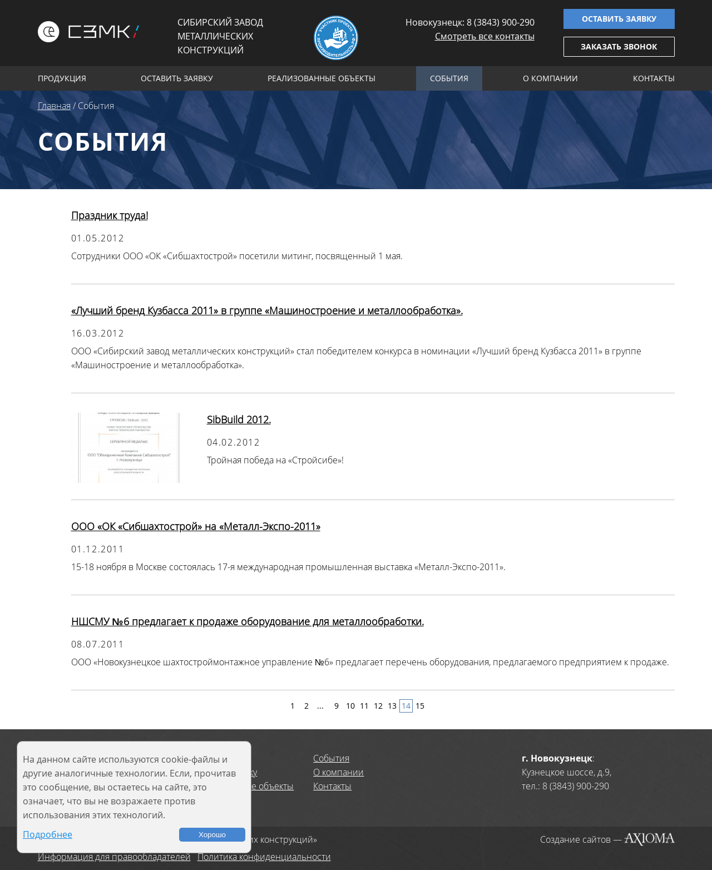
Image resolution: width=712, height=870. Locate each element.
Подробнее (47, 834)
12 (378, 705)
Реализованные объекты (321, 78)
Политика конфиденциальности (264, 857)
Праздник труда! (109, 215)
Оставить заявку (619, 18)
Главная (54, 106)
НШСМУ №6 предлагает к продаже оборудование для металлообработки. (247, 621)
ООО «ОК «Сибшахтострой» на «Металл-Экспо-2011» (195, 526)
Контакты (654, 78)
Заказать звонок (619, 46)
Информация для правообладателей (114, 857)
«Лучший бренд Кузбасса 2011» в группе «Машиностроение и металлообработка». (267, 310)
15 (420, 705)
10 (350, 705)
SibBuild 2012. (239, 419)
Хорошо (212, 835)
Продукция (62, 78)
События (449, 78)
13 (392, 705)
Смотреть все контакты (485, 36)
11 (364, 705)
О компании (550, 78)
